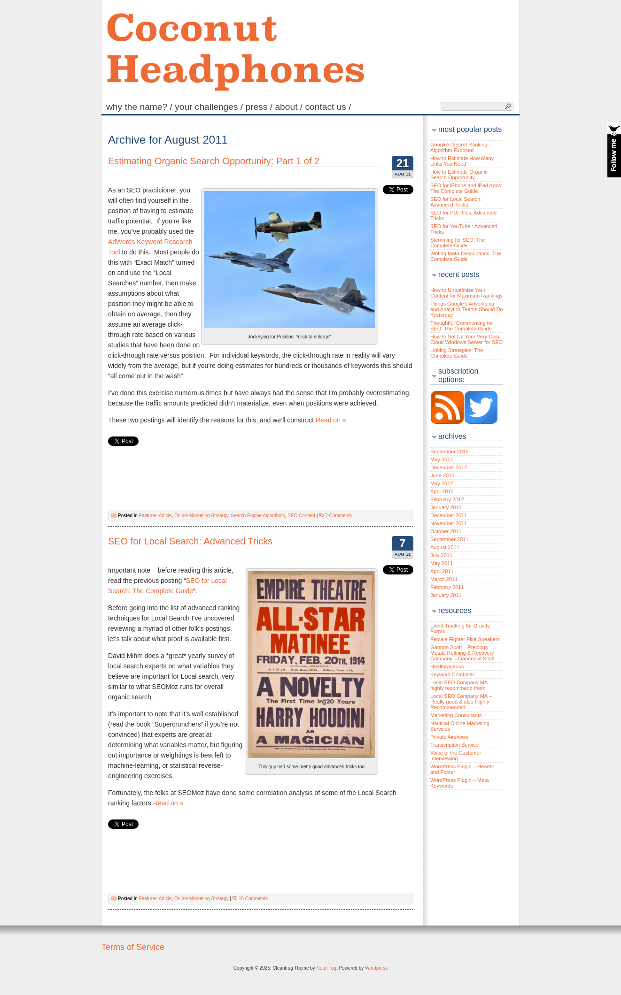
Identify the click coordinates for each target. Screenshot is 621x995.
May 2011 (441, 563)
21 (402, 163)
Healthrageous (447, 666)
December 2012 (448, 467)
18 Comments (253, 898)
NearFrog (326, 968)
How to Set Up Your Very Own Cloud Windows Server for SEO (466, 339)
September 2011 (449, 539)
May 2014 (441, 459)
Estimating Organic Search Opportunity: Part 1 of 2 (213, 161)
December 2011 (448, 515)
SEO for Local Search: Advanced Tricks (190, 541)
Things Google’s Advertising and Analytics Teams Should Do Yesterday (466, 309)
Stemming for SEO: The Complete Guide (457, 242)
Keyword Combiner (452, 674)
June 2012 (442, 475)
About (290, 107)
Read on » (331, 420)
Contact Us (329, 107)
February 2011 (447, 587)
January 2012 (446, 507)
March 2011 (444, 579)
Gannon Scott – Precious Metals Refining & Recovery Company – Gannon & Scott (462, 652)
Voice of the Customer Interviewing (455, 755)
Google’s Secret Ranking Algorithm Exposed (458, 147)
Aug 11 (403, 173)
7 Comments (338, 515)
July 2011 (441, 555)
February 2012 (447, 499)
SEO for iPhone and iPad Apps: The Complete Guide (466, 188)
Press (260, 107)
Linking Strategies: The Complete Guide (456, 353)
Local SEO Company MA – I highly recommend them (462, 685)
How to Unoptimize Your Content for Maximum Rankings (466, 292)
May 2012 (441, 483)
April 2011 (442, 571)
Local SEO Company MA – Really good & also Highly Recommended (461, 701)
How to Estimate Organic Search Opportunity (459, 174)
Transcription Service (454, 745)
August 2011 (444, 547)
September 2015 (449, 451)
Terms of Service (132, 947)
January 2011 (446, 595)
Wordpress (376, 968)
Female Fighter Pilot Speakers (465, 639)
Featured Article (155, 515)
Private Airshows (449, 737)
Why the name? (140, 107)
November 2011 (448, 523)
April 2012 (442, 491)
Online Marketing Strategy (201, 515)
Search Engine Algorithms (258, 515)
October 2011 (446, 531)
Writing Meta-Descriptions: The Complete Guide (465, 256)
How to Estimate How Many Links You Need (462, 161)
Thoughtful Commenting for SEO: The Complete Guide (461, 325)
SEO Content (301, 515)
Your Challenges (210, 107)
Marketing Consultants (455, 715)
